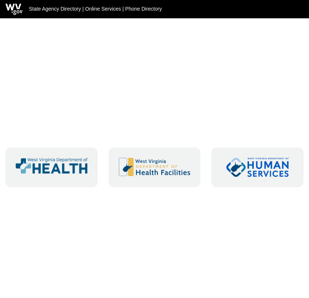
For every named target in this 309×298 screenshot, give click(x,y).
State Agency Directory (55, 9)
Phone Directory (143, 9)
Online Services (103, 9)
